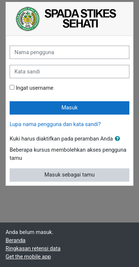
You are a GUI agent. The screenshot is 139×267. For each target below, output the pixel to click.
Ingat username (34, 88)
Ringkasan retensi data (33, 248)
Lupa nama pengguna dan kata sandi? (55, 124)
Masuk (70, 107)
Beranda (16, 240)
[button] (119, 139)
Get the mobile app (28, 256)
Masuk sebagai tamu (69, 174)
